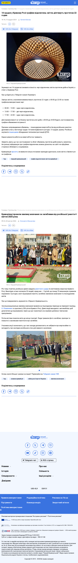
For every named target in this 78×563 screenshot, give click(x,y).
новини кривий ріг (17, 379)
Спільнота (44, 471)
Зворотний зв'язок (60, 502)
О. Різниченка (7, 308)
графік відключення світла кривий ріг (44, 159)
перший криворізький (18, 159)
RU (14, 24)
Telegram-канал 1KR (51, 374)
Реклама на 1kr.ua (60, 498)
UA (9, 24)
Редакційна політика (36, 498)
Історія (5, 471)
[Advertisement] (39, 192)
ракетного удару (41, 289)
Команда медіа (33, 502)
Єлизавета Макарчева (27, 221)
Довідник (6, 480)
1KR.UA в (11, 29)
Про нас (43, 466)
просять (14, 152)
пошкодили (13, 132)
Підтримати (6, 2)
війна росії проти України (37, 379)
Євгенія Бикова (25, 20)
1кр (4, 159)
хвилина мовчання (57, 379)
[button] (39, 370)
